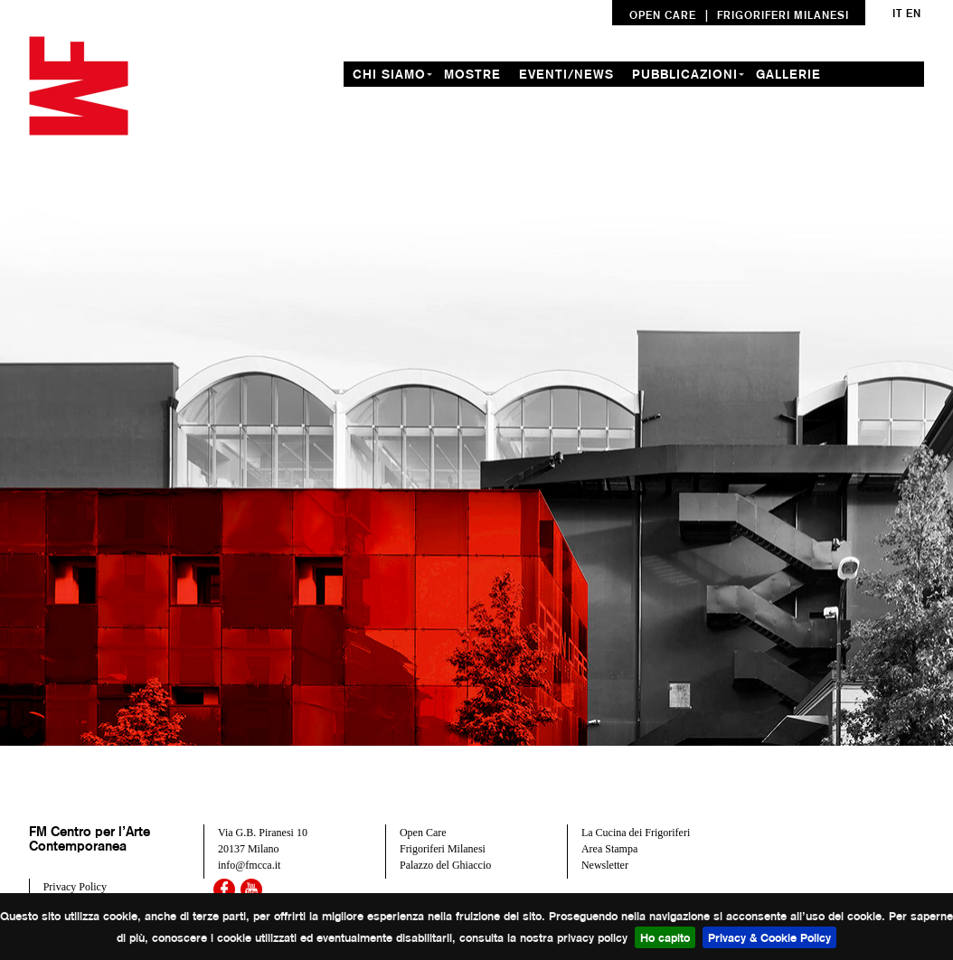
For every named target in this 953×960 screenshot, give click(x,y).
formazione (493, 99)
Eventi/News (566, 74)
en (913, 13)
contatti (591, 99)
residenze (391, 99)
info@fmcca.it (249, 865)
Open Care (423, 832)
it (897, 13)
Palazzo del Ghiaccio (445, 865)
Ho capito (665, 937)
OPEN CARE (662, 15)
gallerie (788, 74)
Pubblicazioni (685, 74)
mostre (472, 74)
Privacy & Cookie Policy (769, 937)
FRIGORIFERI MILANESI (783, 15)
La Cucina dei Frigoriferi (635, 832)
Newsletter (604, 865)
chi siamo (389, 74)
